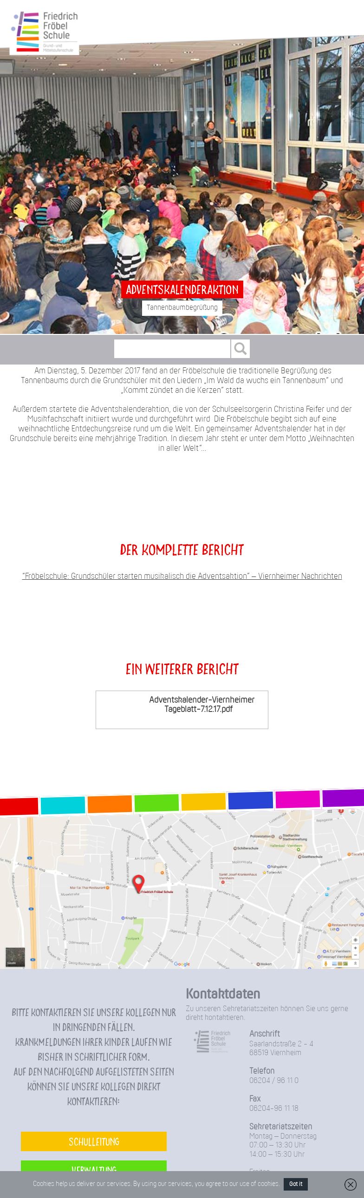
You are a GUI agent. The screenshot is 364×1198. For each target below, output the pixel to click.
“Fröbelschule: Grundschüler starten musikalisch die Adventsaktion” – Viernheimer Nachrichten (182, 576)
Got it (295, 1184)
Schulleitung (94, 1141)
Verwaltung (94, 1170)
